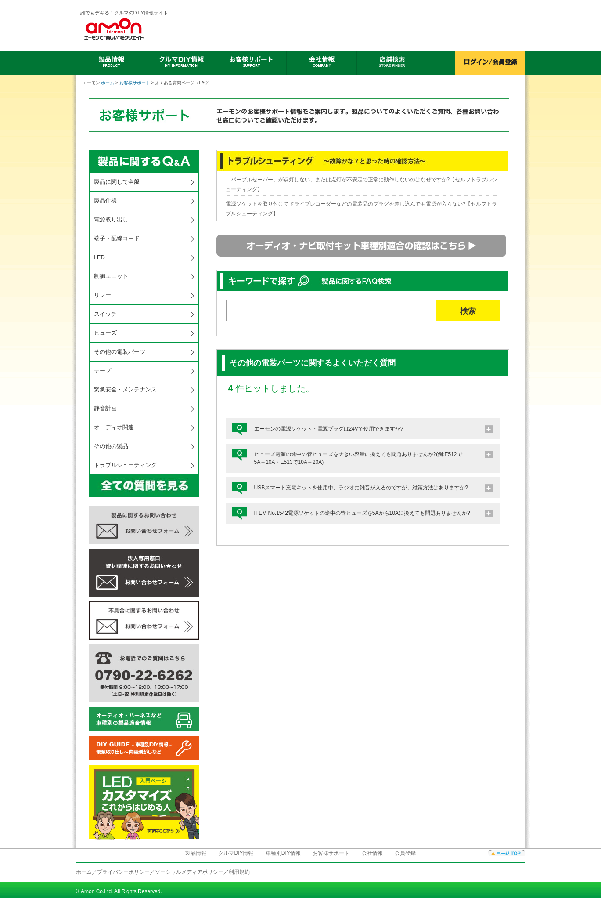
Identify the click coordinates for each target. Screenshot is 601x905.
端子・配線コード (117, 238)
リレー (102, 295)
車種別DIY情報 (283, 853)
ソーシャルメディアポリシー (189, 872)
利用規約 (239, 872)
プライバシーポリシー (123, 872)
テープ (102, 370)
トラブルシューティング (125, 465)
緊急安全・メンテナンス (125, 389)
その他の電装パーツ (119, 351)
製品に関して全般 (117, 181)
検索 (468, 311)
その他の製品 (111, 446)
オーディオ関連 (114, 427)
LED (99, 257)
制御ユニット (111, 276)
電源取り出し (111, 219)
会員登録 (405, 853)
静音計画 (105, 408)
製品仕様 (105, 200)
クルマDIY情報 (235, 853)
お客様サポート (134, 82)
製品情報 (195, 853)
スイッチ (105, 314)
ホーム (107, 82)
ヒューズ (105, 332)
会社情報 (372, 853)
